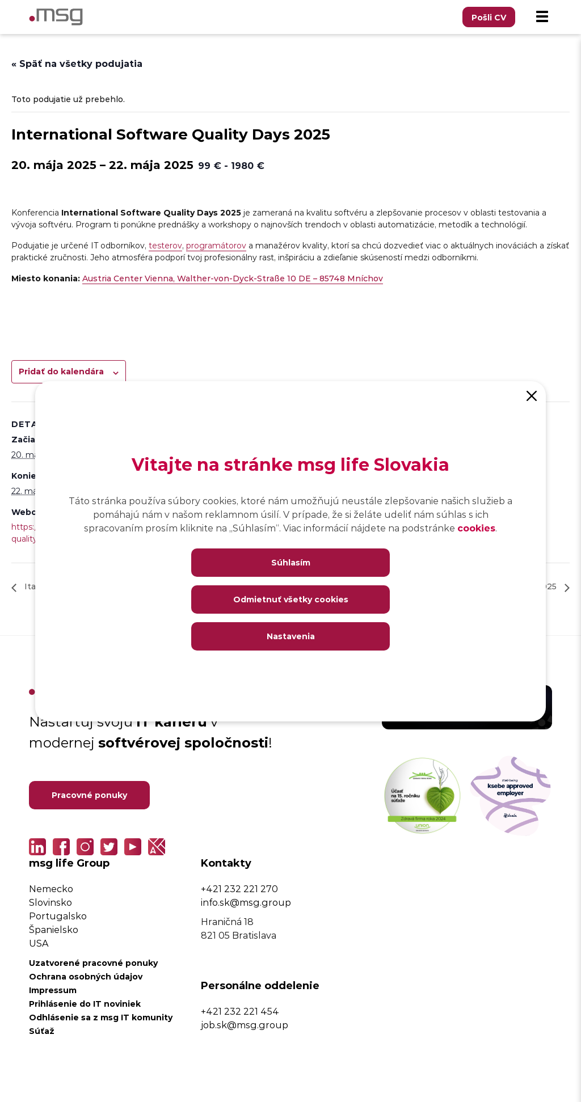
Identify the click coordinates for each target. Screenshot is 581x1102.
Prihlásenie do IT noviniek (85, 1003)
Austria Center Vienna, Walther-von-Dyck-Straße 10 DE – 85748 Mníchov (232, 278)
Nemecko (51, 888)
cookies (476, 528)
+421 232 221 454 (240, 1011)
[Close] (531, 395)
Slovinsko (50, 902)
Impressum (53, 990)
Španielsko (53, 929)
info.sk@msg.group (246, 902)
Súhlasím (290, 562)
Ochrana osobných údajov (85, 976)
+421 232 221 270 (239, 888)
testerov (165, 245)
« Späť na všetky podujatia (76, 63)
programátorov (216, 245)
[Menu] (542, 17)
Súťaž (41, 1030)
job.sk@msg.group (244, 1025)
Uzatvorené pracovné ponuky (93, 962)
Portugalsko (58, 916)
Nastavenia (291, 636)
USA (38, 943)
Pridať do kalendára (61, 371)
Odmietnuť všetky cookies (290, 599)
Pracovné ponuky (89, 794)
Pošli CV (488, 17)
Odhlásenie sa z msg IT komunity (100, 1017)
